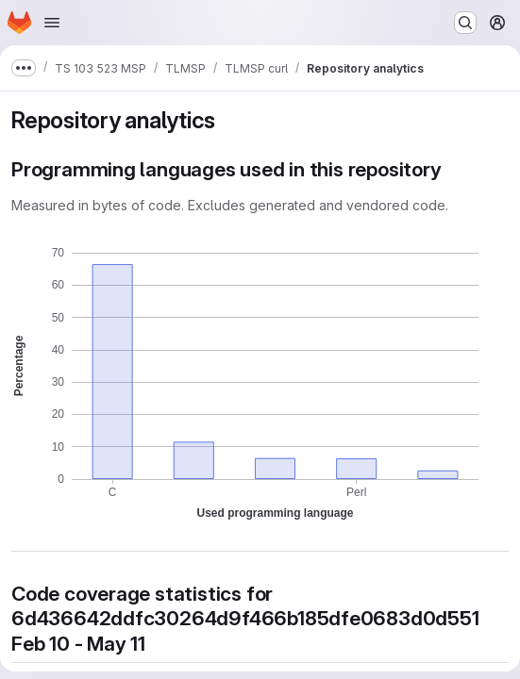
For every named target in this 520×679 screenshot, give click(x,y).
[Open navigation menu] (52, 23)
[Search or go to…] (465, 22)
